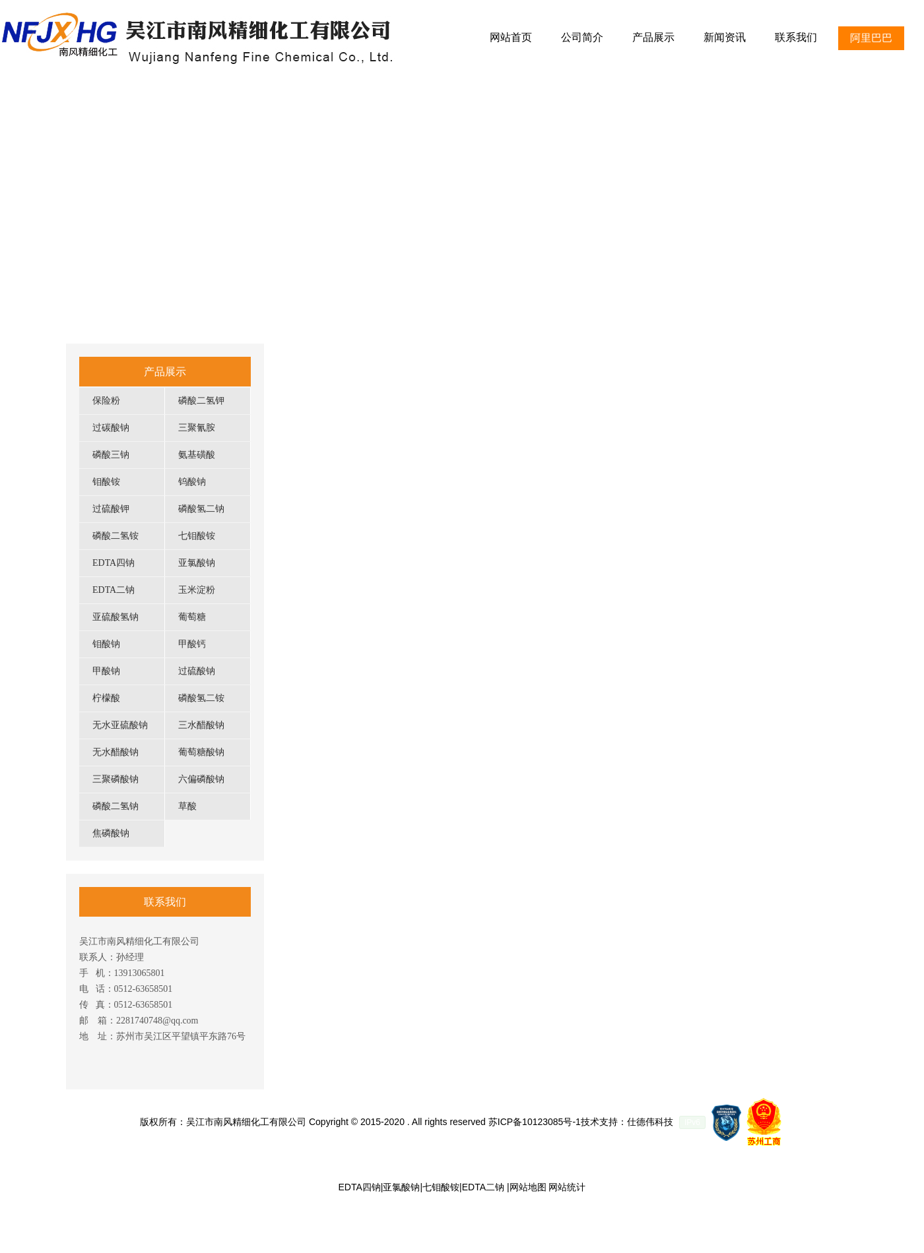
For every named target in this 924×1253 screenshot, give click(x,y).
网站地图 (528, 1187)
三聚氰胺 (196, 428)
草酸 (187, 806)
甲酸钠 (106, 671)
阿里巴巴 (871, 38)
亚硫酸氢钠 (115, 617)
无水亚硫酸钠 (120, 725)
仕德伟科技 (650, 1121)
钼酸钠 (106, 644)
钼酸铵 (106, 482)
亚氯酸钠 (196, 563)
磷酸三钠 (110, 455)
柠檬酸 (106, 698)
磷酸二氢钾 (201, 401)
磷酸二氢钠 (115, 806)
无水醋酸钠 (115, 752)
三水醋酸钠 (201, 725)
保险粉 (106, 401)
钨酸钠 (192, 482)
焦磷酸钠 (110, 833)
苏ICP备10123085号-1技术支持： (557, 1121)
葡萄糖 (192, 617)
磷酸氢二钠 (201, 509)
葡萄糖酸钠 (201, 752)
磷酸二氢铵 (115, 536)
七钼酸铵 (196, 536)
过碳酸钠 (110, 428)
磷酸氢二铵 (201, 698)
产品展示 (165, 371)
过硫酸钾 (110, 509)
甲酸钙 (192, 644)
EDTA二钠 (113, 590)
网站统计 (566, 1187)
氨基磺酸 (196, 455)
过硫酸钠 (196, 671)
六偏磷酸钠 (201, 779)
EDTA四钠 (113, 563)
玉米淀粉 (196, 590)
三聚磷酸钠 (115, 779)
